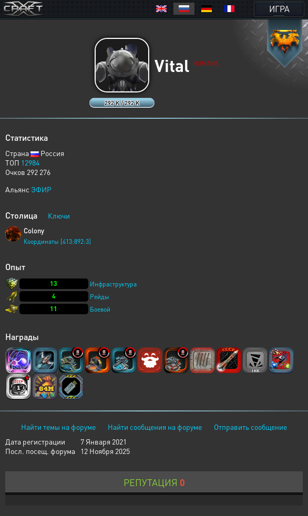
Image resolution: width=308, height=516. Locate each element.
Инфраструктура (113, 284)
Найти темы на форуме (58, 426)
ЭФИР (41, 189)
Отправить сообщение (250, 426)
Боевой (100, 309)
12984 (30, 162)
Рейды (99, 297)
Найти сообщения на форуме (155, 426)
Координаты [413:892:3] (57, 241)
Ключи (59, 215)
